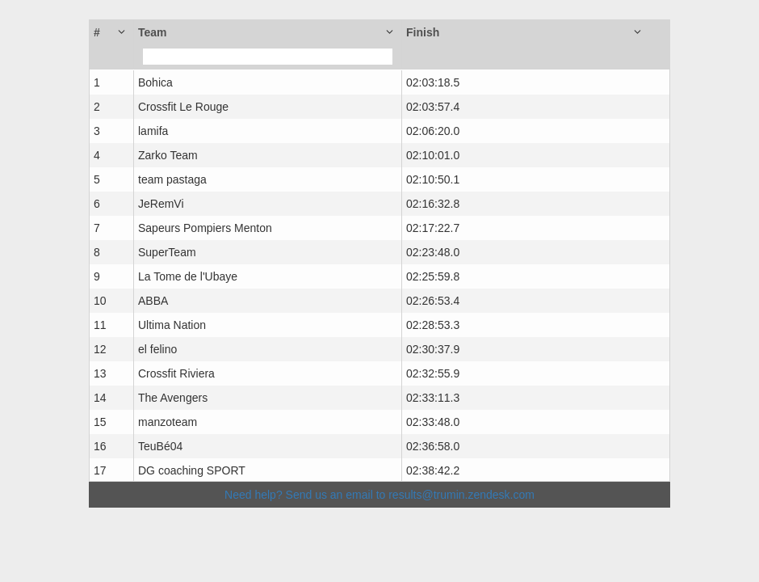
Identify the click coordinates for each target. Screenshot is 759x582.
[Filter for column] (267, 56)
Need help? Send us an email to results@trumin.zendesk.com (379, 494)
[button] (111, 32)
